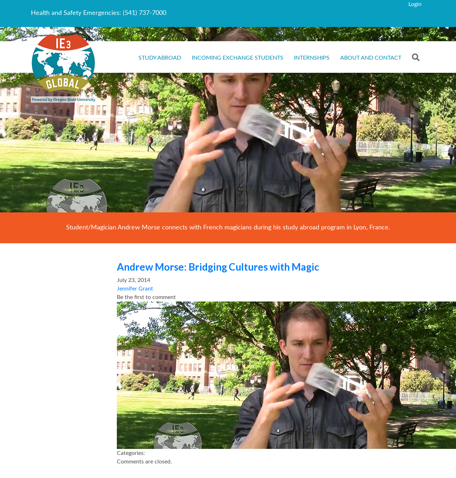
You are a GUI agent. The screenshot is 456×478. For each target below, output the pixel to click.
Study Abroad (160, 58)
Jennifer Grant (135, 289)
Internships (312, 58)
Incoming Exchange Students (237, 58)
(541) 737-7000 (144, 13)
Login (415, 4)
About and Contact (370, 58)
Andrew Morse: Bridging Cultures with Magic (218, 267)
